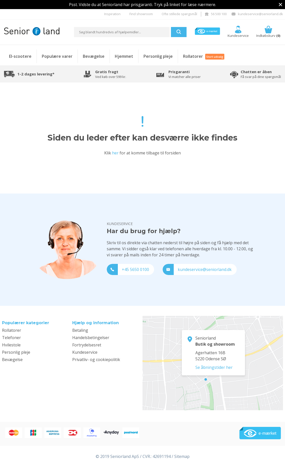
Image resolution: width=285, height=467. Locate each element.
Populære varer (57, 56)
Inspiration (112, 14)
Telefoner (11, 337)
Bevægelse (93, 56)
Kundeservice (84, 352)
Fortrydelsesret (86, 345)
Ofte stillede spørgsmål (179, 14)
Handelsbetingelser (90, 337)
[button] (179, 32)
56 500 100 (216, 14)
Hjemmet (124, 56)
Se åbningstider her (214, 367)
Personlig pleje (158, 56)
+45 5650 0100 (128, 269)
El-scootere (20, 56)
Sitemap (182, 456)
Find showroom (141, 14)
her (115, 153)
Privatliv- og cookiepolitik (96, 359)
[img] (280, 5)
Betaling (80, 330)
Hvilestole (11, 345)
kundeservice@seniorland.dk (257, 14)
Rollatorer (203, 56)
